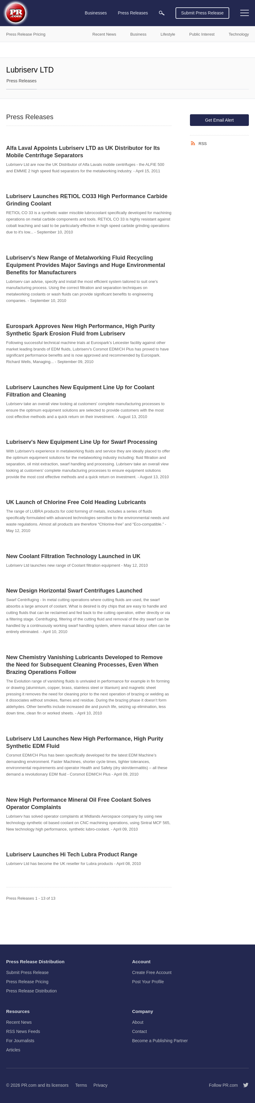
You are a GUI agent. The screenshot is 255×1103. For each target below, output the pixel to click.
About (138, 1022)
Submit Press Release (202, 12)
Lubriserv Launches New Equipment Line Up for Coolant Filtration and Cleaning (80, 391)
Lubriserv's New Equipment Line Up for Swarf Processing (81, 442)
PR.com (29, 1085)
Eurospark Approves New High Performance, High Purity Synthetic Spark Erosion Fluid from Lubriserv (80, 330)
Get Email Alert (219, 120)
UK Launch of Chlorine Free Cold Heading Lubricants (76, 502)
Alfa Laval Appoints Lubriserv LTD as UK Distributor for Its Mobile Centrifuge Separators (83, 151)
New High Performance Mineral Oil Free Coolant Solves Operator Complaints (78, 803)
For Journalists (20, 1040)
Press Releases (21, 80)
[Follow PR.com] (243, 1085)
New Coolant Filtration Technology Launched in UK (73, 556)
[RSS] (194, 143)
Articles (13, 1049)
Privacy (100, 1085)
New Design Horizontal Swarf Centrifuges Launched (74, 591)
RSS (203, 144)
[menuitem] (161, 13)
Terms (81, 1085)
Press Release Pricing (27, 981)
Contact (139, 1031)
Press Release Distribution (31, 990)
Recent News (19, 1022)
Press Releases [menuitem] (133, 12)
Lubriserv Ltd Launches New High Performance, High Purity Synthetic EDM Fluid (84, 742)
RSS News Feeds (23, 1031)
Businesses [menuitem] (96, 12)
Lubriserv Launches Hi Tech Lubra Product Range (71, 854)
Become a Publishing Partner (160, 1040)
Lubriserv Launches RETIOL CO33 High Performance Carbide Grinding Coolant (87, 200)
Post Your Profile (148, 981)
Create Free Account (152, 972)
